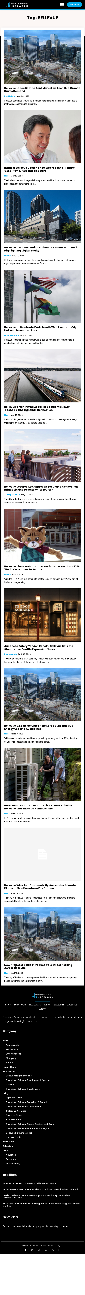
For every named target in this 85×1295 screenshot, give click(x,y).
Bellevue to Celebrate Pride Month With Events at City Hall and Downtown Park (40, 328)
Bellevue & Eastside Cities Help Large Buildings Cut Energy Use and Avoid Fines (38, 727)
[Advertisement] (42, 1274)
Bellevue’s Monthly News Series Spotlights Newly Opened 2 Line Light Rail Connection (37, 408)
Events (7, 255)
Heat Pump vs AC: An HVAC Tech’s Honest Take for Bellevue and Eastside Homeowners (38, 807)
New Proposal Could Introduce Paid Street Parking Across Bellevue (38, 966)
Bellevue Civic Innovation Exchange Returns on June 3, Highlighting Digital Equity (41, 249)
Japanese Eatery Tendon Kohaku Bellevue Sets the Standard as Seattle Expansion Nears (38, 647)
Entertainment (11, 335)
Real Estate (9, 96)
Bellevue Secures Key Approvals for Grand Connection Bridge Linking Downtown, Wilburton (41, 488)
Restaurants (10, 654)
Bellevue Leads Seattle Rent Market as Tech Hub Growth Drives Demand (42, 89)
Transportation (12, 495)
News (6, 176)
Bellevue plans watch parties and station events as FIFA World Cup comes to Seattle (42, 568)
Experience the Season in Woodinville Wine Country (29, 1183)
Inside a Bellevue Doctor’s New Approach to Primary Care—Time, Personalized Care (39, 169)
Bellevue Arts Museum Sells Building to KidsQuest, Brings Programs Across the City (41, 1204)
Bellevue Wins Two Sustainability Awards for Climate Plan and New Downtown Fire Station (40, 886)
